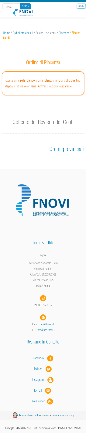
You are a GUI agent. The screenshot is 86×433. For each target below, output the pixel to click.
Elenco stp (51, 80)
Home (6, 33)
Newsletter (43, 401)
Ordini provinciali (22, 33)
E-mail (38, 390)
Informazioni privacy (63, 415)
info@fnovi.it (47, 324)
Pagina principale (15, 80)
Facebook (39, 358)
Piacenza (64, 33)
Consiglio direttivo (70, 80)
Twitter (43, 369)
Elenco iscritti (35, 80)
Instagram (43, 379)
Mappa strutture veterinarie (20, 86)
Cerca (25, 6)
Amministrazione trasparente (55, 86)
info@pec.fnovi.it (46, 330)
